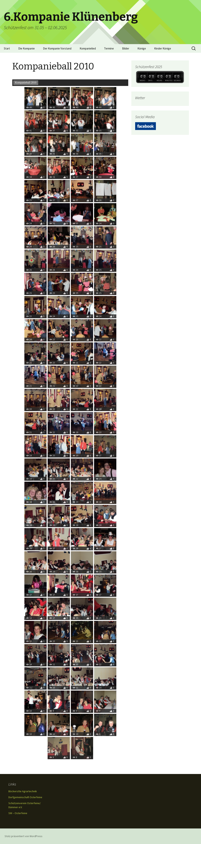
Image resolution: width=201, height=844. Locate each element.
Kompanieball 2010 (25, 82)
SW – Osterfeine (17, 813)
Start (7, 48)
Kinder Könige (162, 48)
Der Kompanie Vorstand (57, 48)
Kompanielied (88, 48)
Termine (109, 48)
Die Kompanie (26, 48)
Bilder (125, 48)
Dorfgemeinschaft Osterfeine (25, 797)
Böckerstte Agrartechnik (22, 791)
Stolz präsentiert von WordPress (23, 836)
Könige (141, 48)
